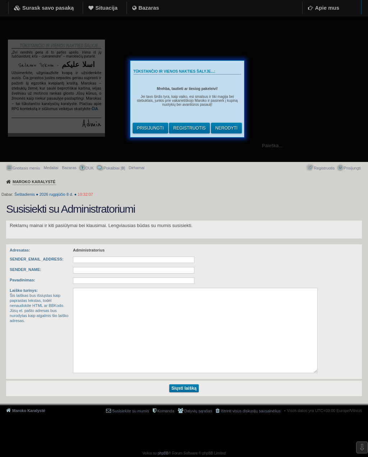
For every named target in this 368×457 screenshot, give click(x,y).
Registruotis (189, 128)
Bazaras (148, 8)
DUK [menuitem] (90, 168)
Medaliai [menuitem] (50, 168)
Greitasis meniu (26, 168)
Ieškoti (358, 145)
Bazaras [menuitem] (69, 168)
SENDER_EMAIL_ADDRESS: (37, 259)
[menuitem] (136, 167)
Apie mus (327, 8)
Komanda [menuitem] (165, 411)
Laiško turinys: (24, 290)
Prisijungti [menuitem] (352, 168)
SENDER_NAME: (25, 269)
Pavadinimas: (22, 280)
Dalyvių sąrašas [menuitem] (198, 411)
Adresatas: (20, 250)
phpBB (163, 453)
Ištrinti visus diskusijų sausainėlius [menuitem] (250, 411)
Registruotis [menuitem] (324, 168)
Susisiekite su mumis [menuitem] (130, 411)
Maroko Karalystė (28, 410)
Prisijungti (150, 128)
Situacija (106, 8)
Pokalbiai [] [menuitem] (114, 168)
